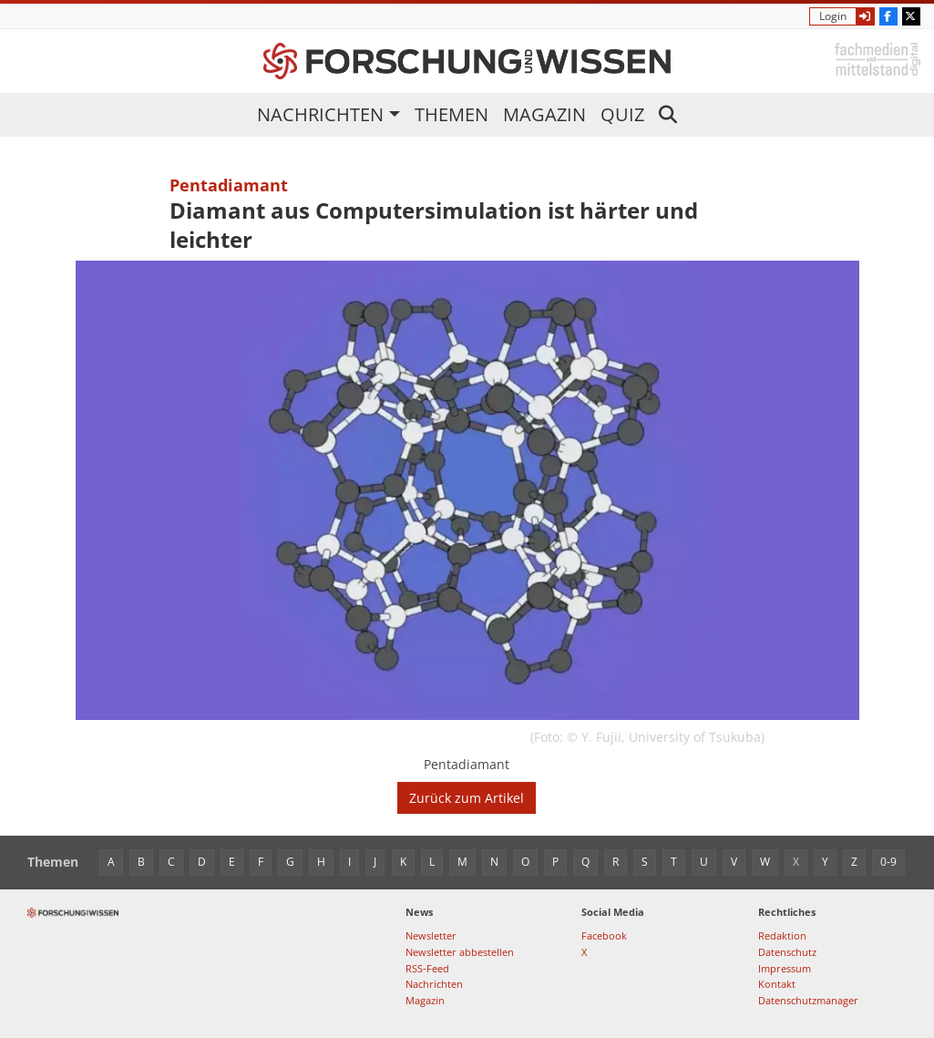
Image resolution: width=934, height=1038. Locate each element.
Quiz (622, 114)
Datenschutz (787, 952)
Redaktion (782, 935)
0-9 (888, 861)
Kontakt (776, 984)
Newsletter (431, 935)
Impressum (784, 968)
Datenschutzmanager (808, 1000)
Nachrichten (320, 114)
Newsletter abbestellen (459, 952)
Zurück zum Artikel (466, 798)
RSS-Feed (427, 968)
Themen (451, 114)
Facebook (604, 935)
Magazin (544, 114)
